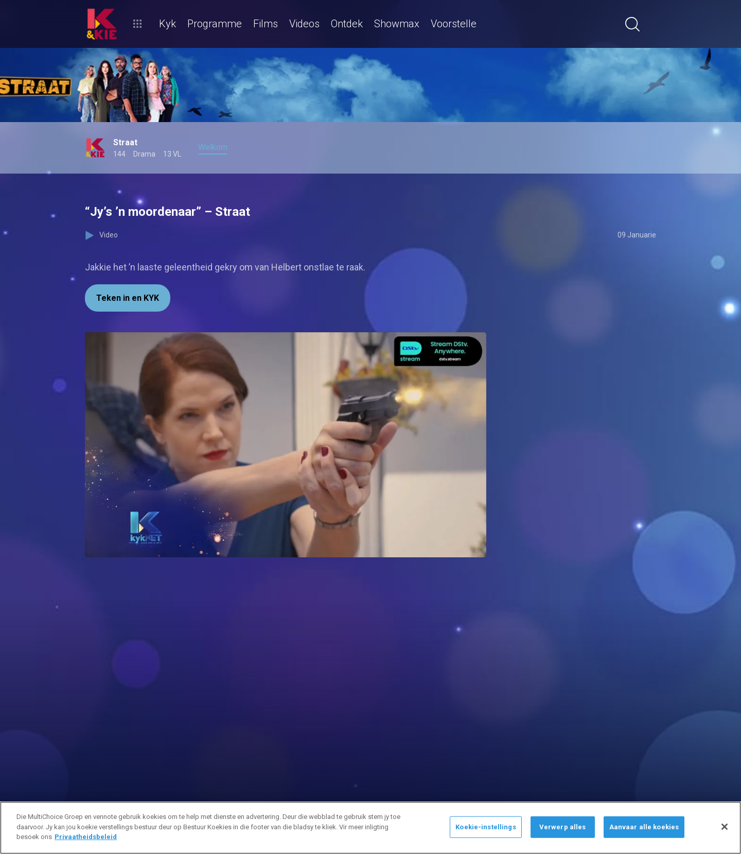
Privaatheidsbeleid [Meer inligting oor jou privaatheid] (86, 837)
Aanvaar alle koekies (644, 827)
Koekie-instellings (485, 827)
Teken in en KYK (127, 298)
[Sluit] (724, 826)
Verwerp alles (562, 827)
